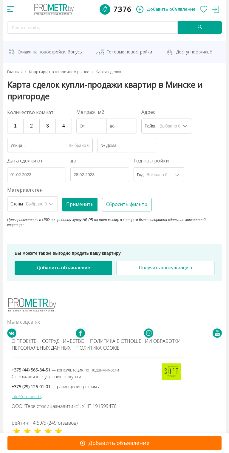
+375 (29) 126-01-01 (56, 386)
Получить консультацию (165, 267)
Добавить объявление (63, 267)
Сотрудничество (63, 341)
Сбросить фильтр (126, 204)
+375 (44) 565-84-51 (65, 370)
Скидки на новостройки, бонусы (50, 52)
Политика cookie (98, 348)
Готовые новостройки (129, 52)
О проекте (24, 341)
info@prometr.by (27, 396)
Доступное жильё (194, 52)
